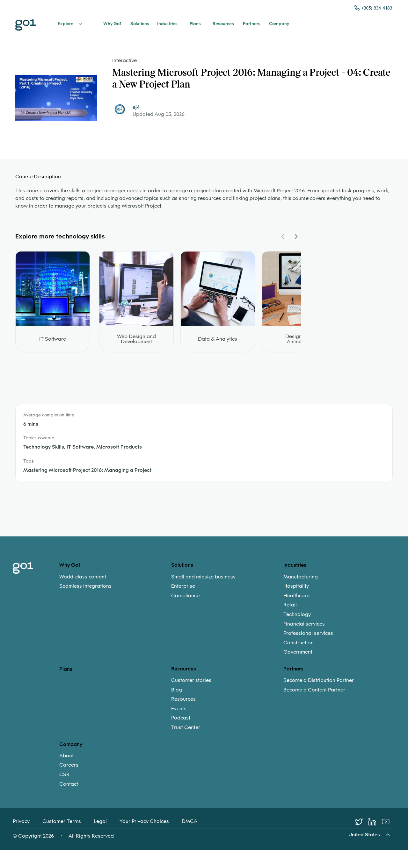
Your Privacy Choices (144, 821)
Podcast (180, 717)
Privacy (21, 821)
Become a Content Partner (314, 689)
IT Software (52, 339)
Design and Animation (298, 339)
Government (297, 651)
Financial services (304, 623)
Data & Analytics (217, 339)
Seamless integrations (85, 586)
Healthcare (296, 595)
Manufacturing (300, 576)
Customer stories (191, 680)
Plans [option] (65, 669)
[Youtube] (388, 821)
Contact (68, 784)
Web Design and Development (136, 339)
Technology (297, 614)
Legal (100, 821)
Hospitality (296, 586)
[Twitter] (361, 821)
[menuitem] (115, 581)
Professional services (308, 633)
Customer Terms (61, 821)
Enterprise (183, 586)
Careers (68, 765)
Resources (183, 699)
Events (178, 708)
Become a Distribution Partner (318, 680)
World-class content (82, 576)
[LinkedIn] (375, 821)
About (66, 755)
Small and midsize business (203, 576)
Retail (290, 604)
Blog (176, 689)
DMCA (189, 821)
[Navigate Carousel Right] (295, 236)
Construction (298, 642)
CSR (64, 774)
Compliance (185, 595)
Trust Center (185, 727)
